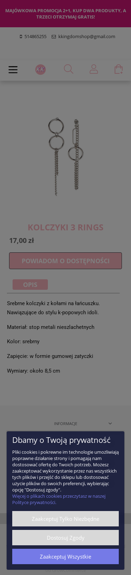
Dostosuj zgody (66, 537)
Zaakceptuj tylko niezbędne (65, 518)
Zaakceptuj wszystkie (65, 556)
